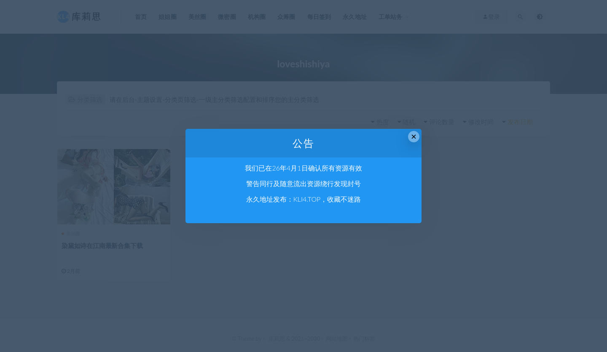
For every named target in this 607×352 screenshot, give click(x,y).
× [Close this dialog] (413, 136)
